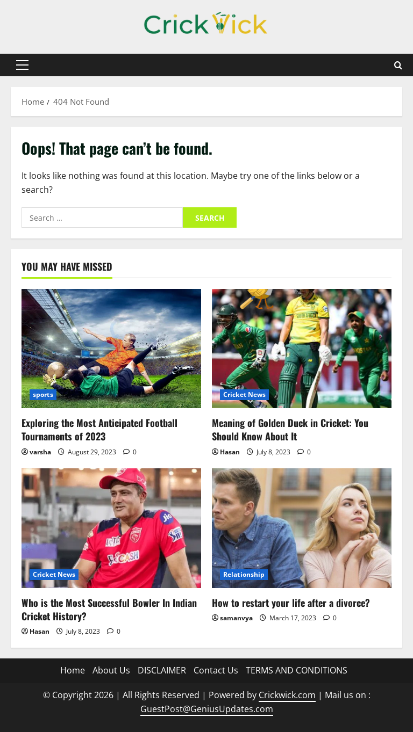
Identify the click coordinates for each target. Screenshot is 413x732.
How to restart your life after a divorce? (291, 603)
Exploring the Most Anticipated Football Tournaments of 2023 (99, 429)
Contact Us (216, 670)
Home (72, 670)
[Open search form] (398, 65)
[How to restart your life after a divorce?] (301, 528)
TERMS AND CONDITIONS (296, 670)
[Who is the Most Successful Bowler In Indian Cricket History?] (111, 528)
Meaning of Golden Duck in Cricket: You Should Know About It (290, 429)
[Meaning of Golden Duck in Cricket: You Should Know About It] (301, 349)
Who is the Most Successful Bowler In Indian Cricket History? (109, 609)
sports (43, 394)
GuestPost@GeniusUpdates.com (206, 709)
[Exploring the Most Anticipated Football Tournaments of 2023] (111, 349)
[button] (22, 65)
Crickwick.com (287, 695)
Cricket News (244, 394)
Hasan (230, 451)
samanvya (236, 617)
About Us (111, 670)
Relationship (244, 574)
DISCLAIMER (162, 670)
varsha (40, 451)
